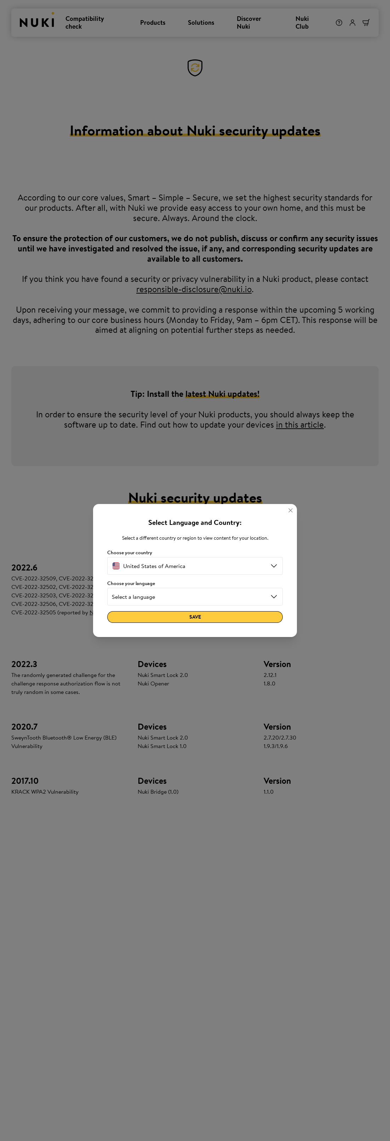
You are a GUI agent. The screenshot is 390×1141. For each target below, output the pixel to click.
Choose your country (129, 553)
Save (195, 616)
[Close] (291, 510)
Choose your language (131, 583)
